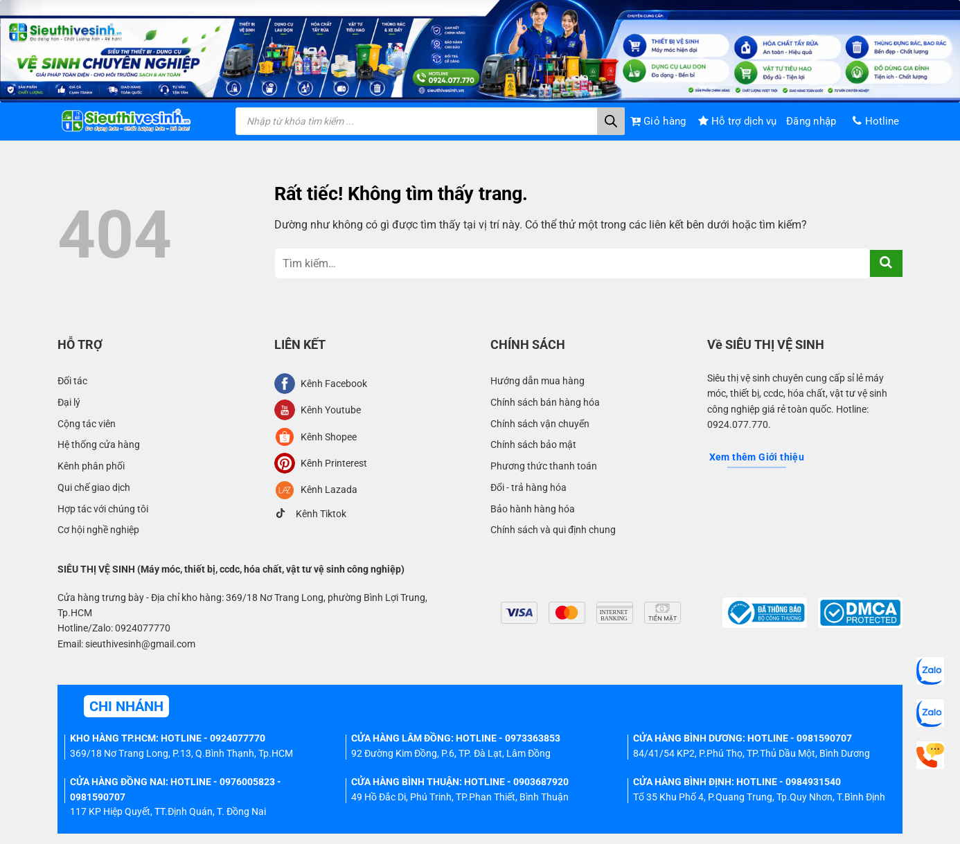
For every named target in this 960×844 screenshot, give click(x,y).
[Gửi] (886, 263)
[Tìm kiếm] (611, 121)
